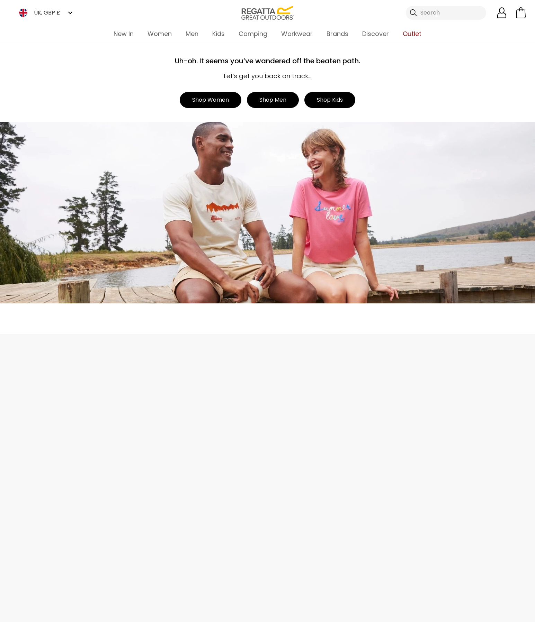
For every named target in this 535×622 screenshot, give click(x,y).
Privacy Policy (446, 612)
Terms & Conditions (383, 612)
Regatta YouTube (259, 581)
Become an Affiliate (294, 544)
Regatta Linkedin (245, 581)
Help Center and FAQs (129, 412)
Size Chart (281, 434)
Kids (218, 33)
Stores (192, 423)
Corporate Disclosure (212, 489)
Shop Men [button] (272, 100)
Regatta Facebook (202, 581)
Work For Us (199, 434)
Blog (190, 412)
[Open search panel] (446, 13)
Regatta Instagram (231, 581)
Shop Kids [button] (330, 100)
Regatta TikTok (217, 581)
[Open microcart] (520, 12)
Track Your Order (39, 423)
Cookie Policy (500, 612)
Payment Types (289, 500)
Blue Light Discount (293, 478)
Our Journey (200, 401)
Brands (337, 33)
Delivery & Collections (45, 401)
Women (160, 33)
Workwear (297, 33)
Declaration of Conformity (219, 511)
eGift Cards (283, 401)
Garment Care (287, 522)
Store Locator (281, 349)
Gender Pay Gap (206, 467)
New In (124, 33)
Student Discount (291, 456)
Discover (375, 33)
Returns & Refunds (41, 412)
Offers (276, 445)
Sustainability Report (211, 445)
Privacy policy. (441, 421)
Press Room (199, 456)
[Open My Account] (501, 12)
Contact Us (419, 349)
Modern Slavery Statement (220, 500)
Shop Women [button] (210, 100)
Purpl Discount (287, 467)
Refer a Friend (286, 533)
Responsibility (202, 478)
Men (192, 33)
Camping (253, 33)
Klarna (276, 511)
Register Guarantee (294, 423)
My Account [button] (142, 349)
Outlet (412, 33)
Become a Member (293, 412)
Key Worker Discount (295, 489)
